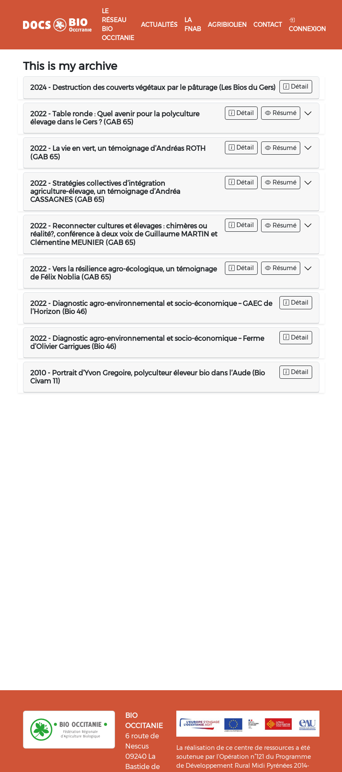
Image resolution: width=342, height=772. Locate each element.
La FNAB (192, 24)
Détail (295, 86)
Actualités (159, 25)
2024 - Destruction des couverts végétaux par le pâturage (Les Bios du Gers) (153, 88)
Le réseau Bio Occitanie (118, 24)
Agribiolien (227, 25)
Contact (267, 25)
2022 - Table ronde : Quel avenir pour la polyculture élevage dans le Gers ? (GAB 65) (114, 118)
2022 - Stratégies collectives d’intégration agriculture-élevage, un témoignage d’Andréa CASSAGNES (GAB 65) (105, 191)
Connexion (307, 24)
